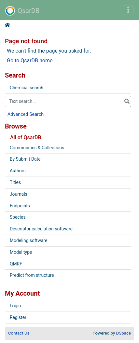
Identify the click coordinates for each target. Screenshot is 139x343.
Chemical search (26, 87)
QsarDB (22, 11)
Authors (18, 170)
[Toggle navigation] (128, 10)
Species (18, 217)
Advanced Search (25, 114)
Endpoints (20, 205)
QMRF (16, 263)
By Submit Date (25, 159)
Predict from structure (32, 275)
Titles (15, 182)
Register (18, 317)
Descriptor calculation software (41, 228)
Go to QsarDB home (29, 60)
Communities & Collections (37, 147)
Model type (21, 252)
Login (15, 305)
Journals (18, 194)
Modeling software (28, 240)
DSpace (123, 333)
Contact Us (18, 333)
